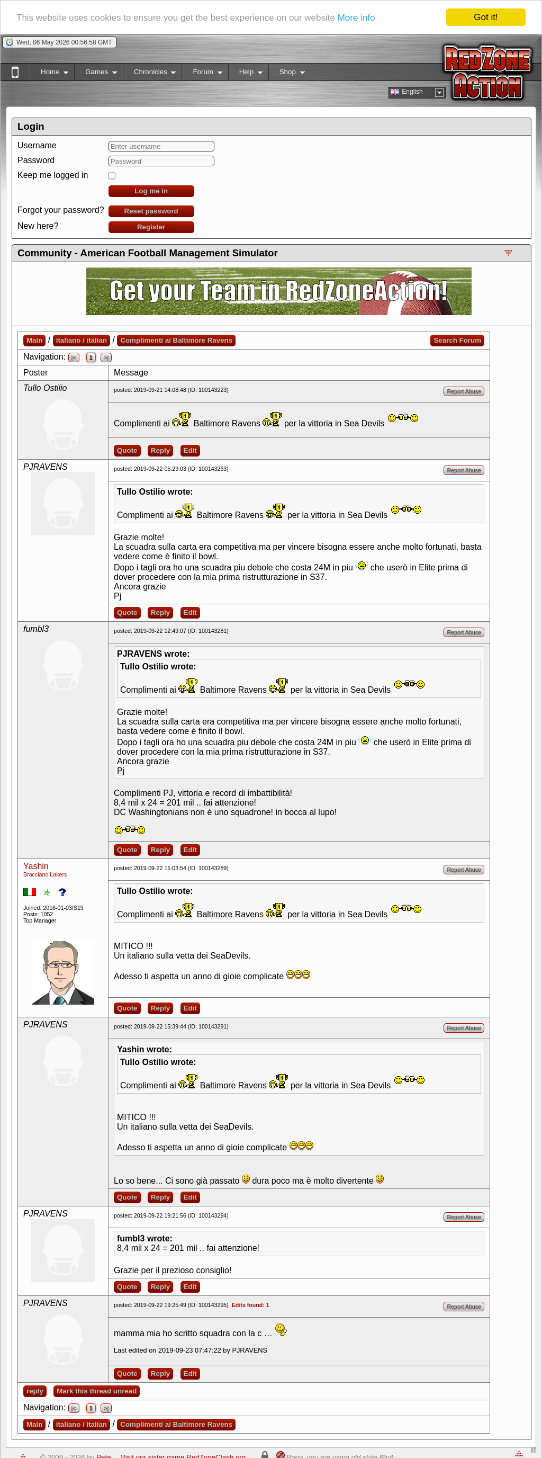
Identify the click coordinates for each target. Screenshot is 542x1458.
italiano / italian (81, 340)
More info (356, 18)
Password (36, 160)
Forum (202, 74)
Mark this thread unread (97, 1391)
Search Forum (457, 340)
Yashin (36, 866)
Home (49, 74)
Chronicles (149, 74)
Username (37, 145)
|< (73, 357)
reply (34, 1391)
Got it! (486, 17)
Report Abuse (464, 391)
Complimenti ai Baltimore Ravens (176, 340)
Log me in (151, 191)
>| (106, 357)
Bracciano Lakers (45, 874)
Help (245, 74)
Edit (190, 450)
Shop (286, 74)
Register (151, 227)
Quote (127, 450)
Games (95, 74)
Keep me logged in (52, 175)
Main (34, 340)
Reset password (151, 211)
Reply (160, 450)
